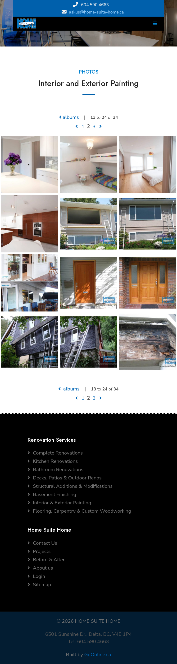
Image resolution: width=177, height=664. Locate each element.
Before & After (46, 559)
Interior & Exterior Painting (59, 502)
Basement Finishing (51, 494)
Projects (39, 551)
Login (36, 576)
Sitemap (39, 584)
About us (40, 568)
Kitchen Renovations (52, 461)
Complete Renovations (55, 453)
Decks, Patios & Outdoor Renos (64, 477)
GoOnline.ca (97, 654)
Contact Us (42, 543)
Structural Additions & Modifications (70, 486)
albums (69, 117)
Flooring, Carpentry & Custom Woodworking (79, 511)
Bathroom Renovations (55, 469)
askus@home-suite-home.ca (96, 12)
